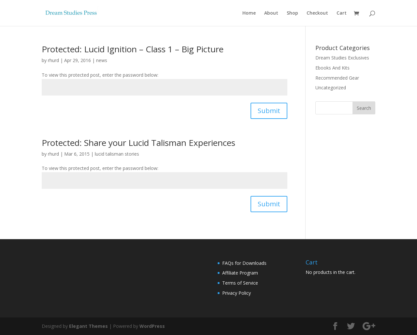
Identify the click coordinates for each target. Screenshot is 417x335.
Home (249, 13)
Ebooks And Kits (332, 68)
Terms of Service (240, 283)
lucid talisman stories (117, 154)
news (101, 60)
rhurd (53, 60)
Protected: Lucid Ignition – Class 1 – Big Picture (132, 49)
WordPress (152, 326)
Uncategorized (330, 87)
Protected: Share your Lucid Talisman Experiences (138, 142)
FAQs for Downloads (244, 263)
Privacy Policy (236, 293)
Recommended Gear (337, 78)
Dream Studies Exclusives (342, 58)
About (271, 13)
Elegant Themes (88, 326)
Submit (269, 110)
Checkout (317, 13)
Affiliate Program (240, 273)
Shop (292, 13)
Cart (342, 13)
